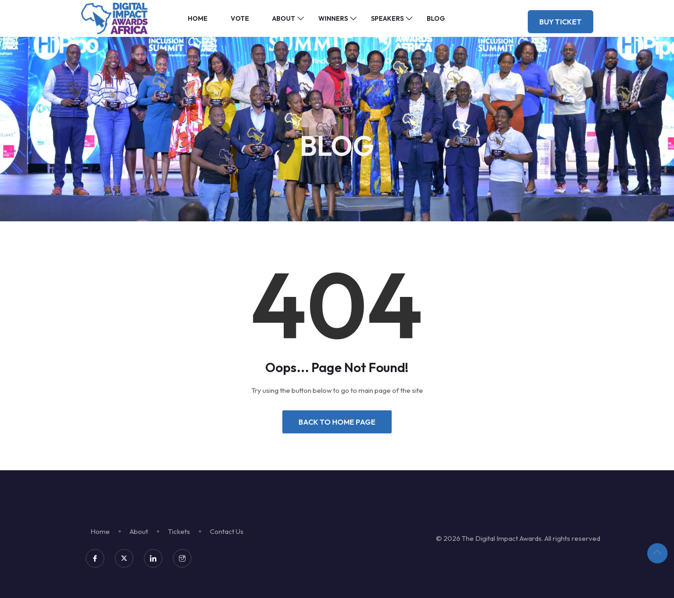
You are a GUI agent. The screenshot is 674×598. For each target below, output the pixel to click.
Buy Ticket (560, 21)
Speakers (387, 18)
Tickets (179, 531)
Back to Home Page (337, 421)
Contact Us (227, 531)
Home (198, 18)
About (283, 18)
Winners (333, 18)
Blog (436, 18)
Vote (240, 18)
